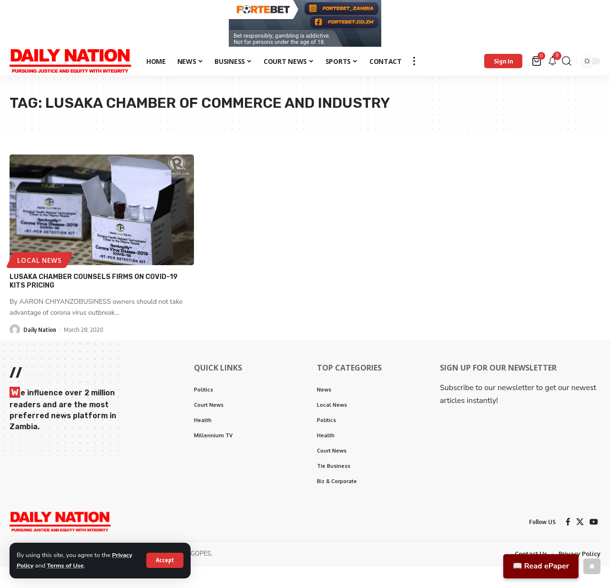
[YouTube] (593, 524)
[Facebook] (568, 524)
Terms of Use (65, 565)
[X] (580, 524)
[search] (566, 63)
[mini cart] (537, 63)
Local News (40, 262)
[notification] (552, 63)
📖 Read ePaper (541, 566)
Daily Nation (39, 332)
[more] (414, 63)
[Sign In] (503, 63)
